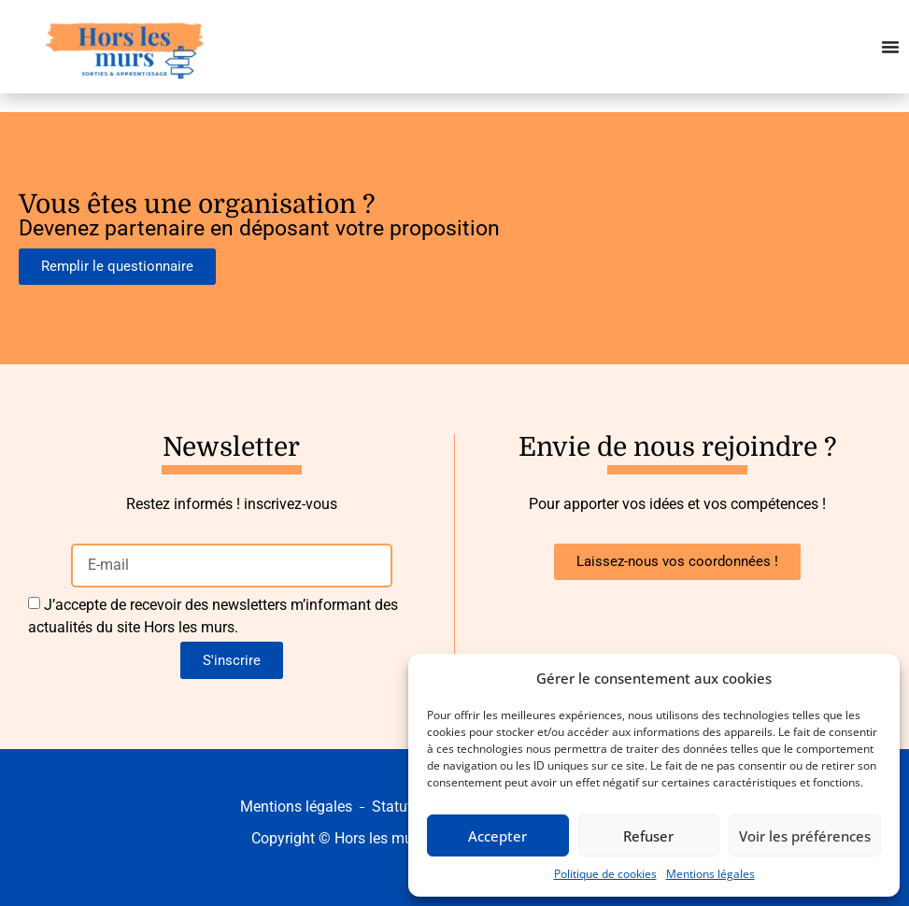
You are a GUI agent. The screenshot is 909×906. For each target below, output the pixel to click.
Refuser (648, 836)
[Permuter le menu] (890, 46)
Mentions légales (710, 874)
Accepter (497, 836)
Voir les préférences (805, 836)
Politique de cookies (605, 874)
